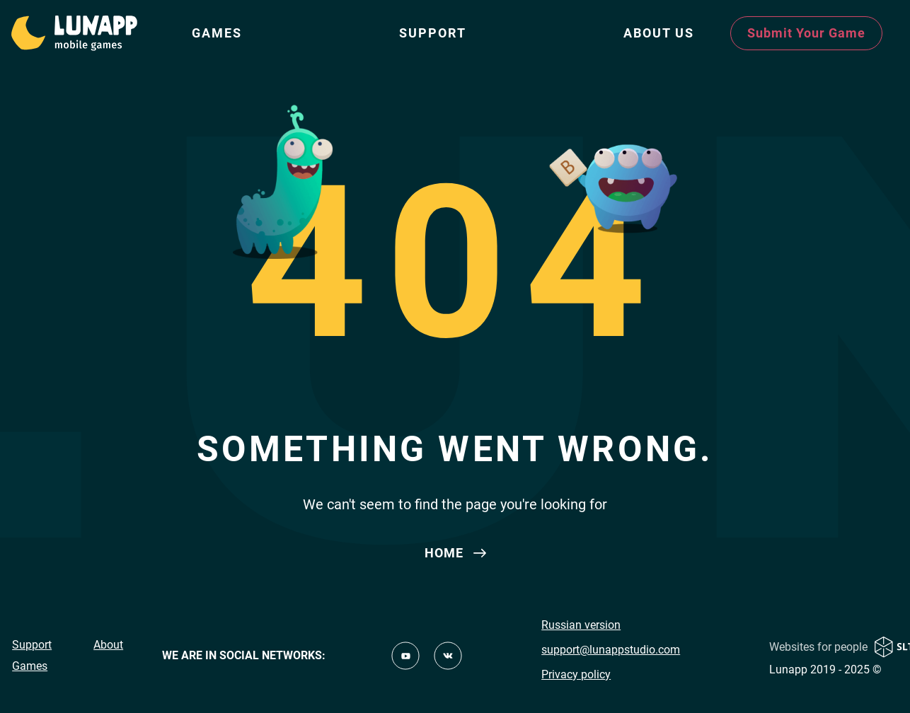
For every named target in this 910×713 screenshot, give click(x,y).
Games (217, 32)
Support (432, 32)
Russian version (581, 625)
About (108, 644)
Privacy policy (576, 674)
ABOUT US (658, 32)
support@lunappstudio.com (610, 649)
